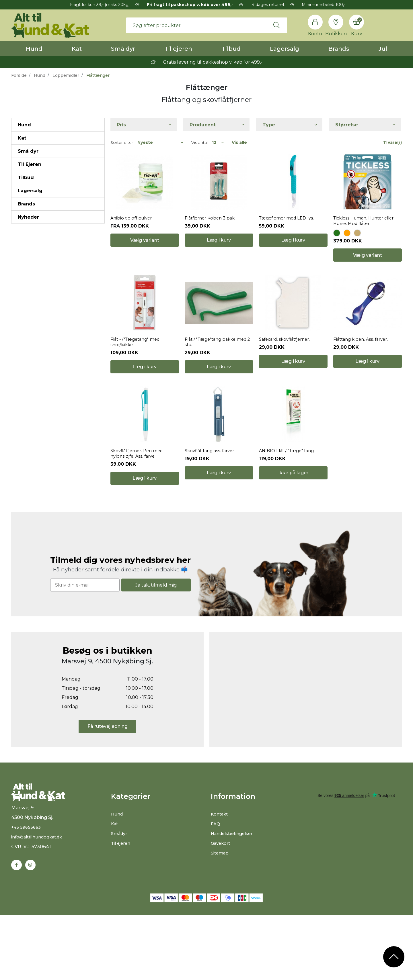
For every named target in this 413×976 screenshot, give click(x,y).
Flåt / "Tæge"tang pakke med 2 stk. (219, 379)
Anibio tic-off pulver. (133, 237)
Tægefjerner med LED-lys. (289, 237)
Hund (34, 48)
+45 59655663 (27, 890)
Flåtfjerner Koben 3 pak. (212, 237)
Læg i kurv (219, 274)
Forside (19, 75)
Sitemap (221, 909)
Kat (77, 48)
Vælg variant (144, 274)
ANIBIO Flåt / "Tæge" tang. (289, 507)
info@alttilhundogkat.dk (39, 900)
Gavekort (221, 899)
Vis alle (239, 142)
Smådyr (120, 890)
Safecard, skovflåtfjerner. (287, 377)
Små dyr (123, 48)
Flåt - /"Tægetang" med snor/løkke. (137, 379)
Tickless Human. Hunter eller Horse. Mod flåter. (367, 239)
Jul (383, 48)
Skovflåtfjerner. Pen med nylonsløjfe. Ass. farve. (139, 510)
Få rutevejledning (107, 783)
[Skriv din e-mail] (85, 641)
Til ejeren (178, 48)
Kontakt (220, 870)
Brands (338, 48)
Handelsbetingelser (233, 890)
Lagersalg (284, 48)
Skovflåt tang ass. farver (212, 507)
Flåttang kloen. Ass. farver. (363, 377)
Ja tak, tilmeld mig (156, 641)
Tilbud (231, 48)
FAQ (216, 880)
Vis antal (199, 142)
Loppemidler (65, 75)
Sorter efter (121, 142)
